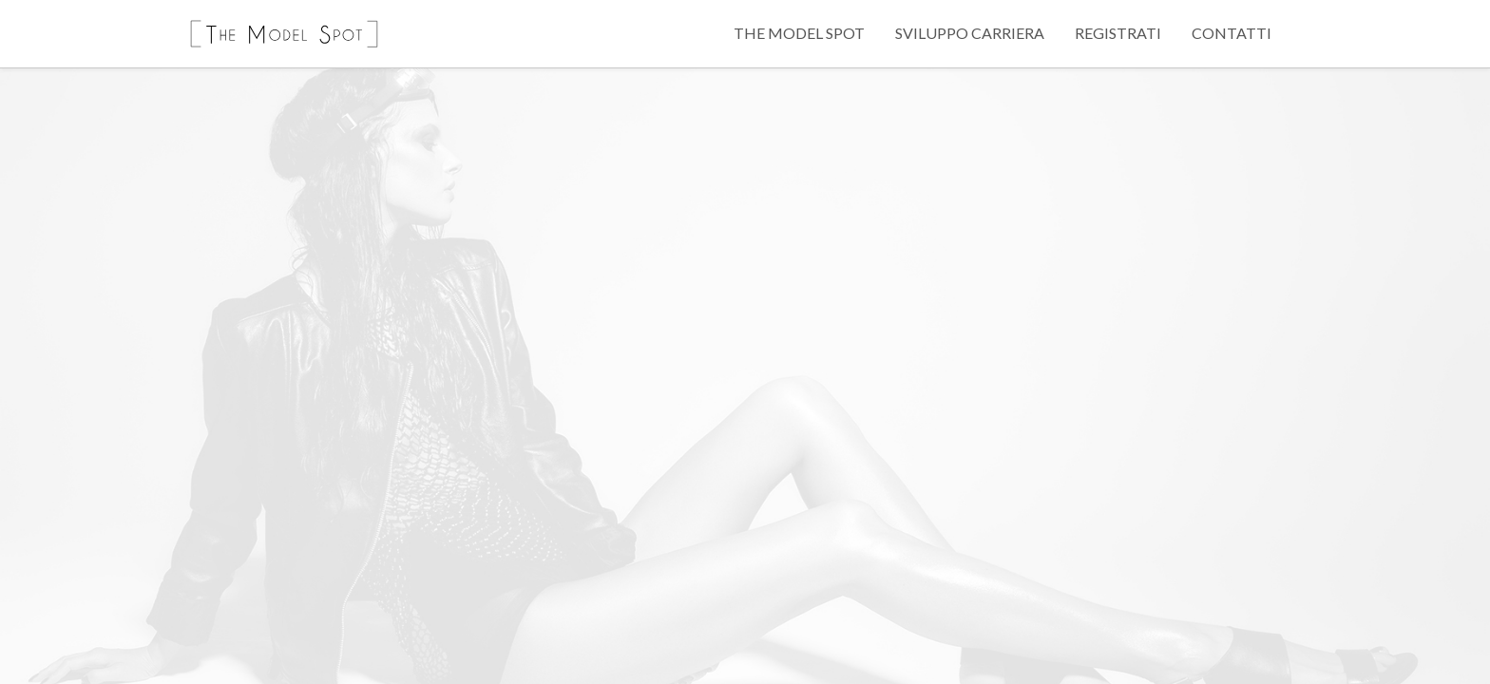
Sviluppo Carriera (969, 33)
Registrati (1118, 33)
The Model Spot (799, 33)
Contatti (1231, 33)
